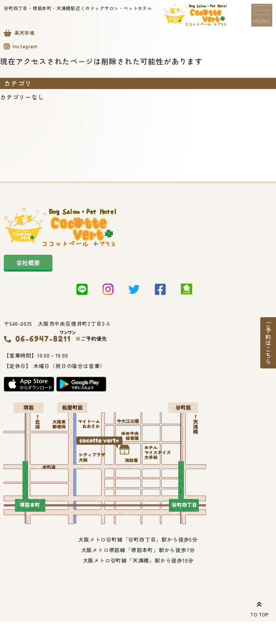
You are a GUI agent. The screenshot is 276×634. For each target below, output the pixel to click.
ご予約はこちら (268, 343)
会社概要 (28, 264)
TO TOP (259, 608)
